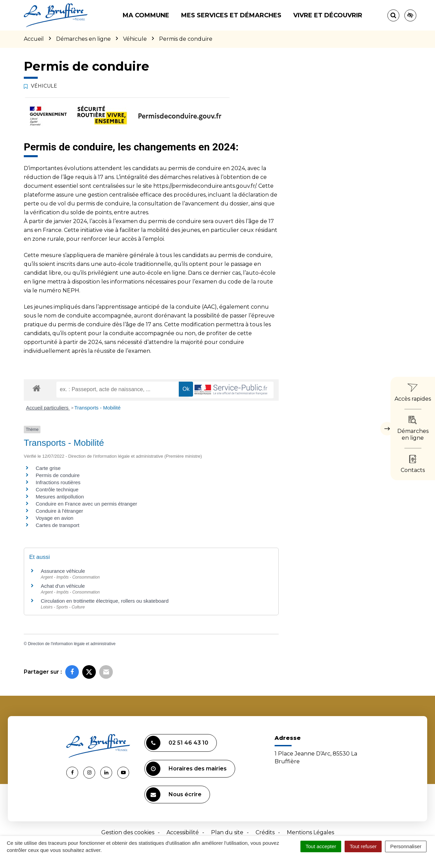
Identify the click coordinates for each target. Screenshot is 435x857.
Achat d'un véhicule (63, 586)
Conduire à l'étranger (59, 511)
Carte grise (48, 468)
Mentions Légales (310, 832)
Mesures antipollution (60, 496)
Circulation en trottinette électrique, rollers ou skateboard (105, 601)
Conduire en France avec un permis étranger (86, 504)
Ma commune (146, 15)
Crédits (265, 832)
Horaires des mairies (186, 769)
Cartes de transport (57, 525)
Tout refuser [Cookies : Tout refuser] (363, 846)
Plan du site (227, 832)
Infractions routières (58, 482)
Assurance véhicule (63, 571)
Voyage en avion (54, 518)
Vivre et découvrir (327, 15)
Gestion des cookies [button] (127, 832)
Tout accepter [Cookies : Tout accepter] (321, 846)
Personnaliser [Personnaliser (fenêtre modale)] (405, 846)
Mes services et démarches (231, 15)
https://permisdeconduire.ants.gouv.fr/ (204, 186)
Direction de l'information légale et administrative (72, 643)
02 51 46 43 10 (177, 743)
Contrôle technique (57, 489)
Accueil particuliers (48, 408)
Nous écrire (174, 794)
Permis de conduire (58, 475)
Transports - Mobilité (97, 408)
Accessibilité (183, 832)
